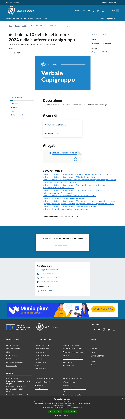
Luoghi (93, 361)
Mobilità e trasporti (41, 368)
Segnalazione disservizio (42, 382)
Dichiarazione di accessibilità (72, 395)
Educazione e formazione (71, 345)
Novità (17, 26)
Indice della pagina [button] (16, 97)
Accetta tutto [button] (55, 411)
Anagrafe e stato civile (42, 345)
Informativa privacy (69, 382)
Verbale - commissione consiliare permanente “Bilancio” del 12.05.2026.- (69, 177)
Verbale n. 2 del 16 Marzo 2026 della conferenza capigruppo (64, 198)
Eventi (93, 365)
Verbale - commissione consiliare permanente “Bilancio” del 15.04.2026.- (69, 195)
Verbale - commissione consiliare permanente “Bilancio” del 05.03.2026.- (69, 206)
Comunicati (95, 348)
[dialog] (62, 407)
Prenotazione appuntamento (44, 378)
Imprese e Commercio (42, 355)
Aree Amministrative (13, 348)
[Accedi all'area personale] (109, 2)
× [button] (123, 398)
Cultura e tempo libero (42, 348)
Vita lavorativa (39, 352)
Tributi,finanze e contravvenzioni (73, 352)
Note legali (66, 385)
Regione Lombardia (12, 2)
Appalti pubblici (40, 359)
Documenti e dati (11, 366)
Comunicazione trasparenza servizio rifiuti (74, 390)
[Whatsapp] (99, 10)
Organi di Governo (12, 345)
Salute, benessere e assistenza (73, 359)
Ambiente (66, 355)
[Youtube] (85, 10)
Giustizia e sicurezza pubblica (72, 348)
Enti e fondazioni (11, 355)
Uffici (8, 352)
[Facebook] (80, 10)
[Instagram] (90, 10)
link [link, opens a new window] (81, 407)
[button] (62, 416)
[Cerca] (116, 10)
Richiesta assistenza (41, 389)
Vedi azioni (105, 35)
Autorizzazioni (67, 362)
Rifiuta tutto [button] (70, 411)
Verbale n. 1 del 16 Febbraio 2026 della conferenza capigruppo (65, 209)
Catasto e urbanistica (41, 362)
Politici (8, 359)
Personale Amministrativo (14, 362)
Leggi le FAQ (39, 385)
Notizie (24, 26)
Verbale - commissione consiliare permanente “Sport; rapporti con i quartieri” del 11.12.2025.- (77, 174)
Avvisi (93, 352)
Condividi (96, 35)
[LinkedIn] (95, 10)
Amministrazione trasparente (72, 378)
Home (10, 26)
